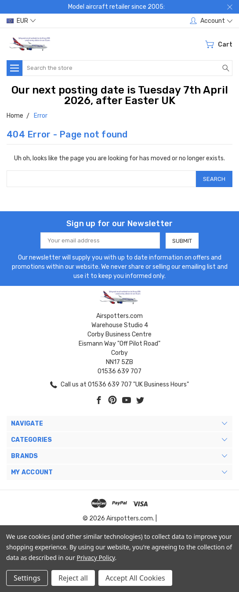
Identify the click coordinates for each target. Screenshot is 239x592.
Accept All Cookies (135, 578)
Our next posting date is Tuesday (97, 90)
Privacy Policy (96, 557)
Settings (27, 578)
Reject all (73, 578)
